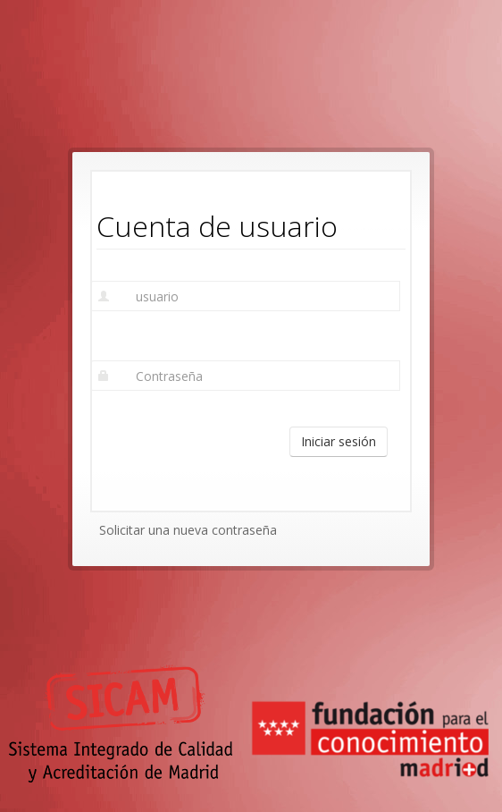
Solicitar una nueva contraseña (188, 529)
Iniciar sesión (338, 441)
